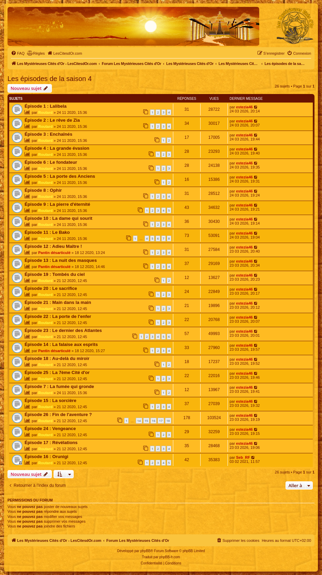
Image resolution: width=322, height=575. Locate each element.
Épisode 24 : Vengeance (50, 428)
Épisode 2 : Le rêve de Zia (52, 120)
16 (153, 420)
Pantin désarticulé (54, 253)
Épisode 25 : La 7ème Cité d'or (57, 372)
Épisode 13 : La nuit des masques (61, 260)
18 (168, 420)
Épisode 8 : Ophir (43, 190)
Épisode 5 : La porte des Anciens (60, 176)
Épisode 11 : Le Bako (47, 232)
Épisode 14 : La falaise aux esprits (61, 344)
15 (146, 420)
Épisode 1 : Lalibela (46, 106)
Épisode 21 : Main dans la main (58, 302)
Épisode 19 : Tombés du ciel (55, 274)
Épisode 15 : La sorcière (50, 400)
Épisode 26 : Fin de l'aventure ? (58, 414)
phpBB (145, 551)
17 (160, 420)
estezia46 (244, 107)
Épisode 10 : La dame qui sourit (58, 218)
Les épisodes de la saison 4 (50, 78)
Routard (45, 112)
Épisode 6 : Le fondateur (51, 162)
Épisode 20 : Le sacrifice (51, 288)
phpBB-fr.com (169, 557)
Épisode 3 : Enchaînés (48, 134)
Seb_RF (243, 457)
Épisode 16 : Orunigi (46, 456)
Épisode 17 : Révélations (51, 442)
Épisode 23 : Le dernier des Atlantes (63, 330)
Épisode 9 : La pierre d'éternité (57, 204)
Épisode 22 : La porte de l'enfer (58, 316)
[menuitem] (18, 53)
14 (139, 420)
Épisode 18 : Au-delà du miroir (57, 358)
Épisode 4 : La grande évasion (57, 148)
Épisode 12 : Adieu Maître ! (53, 246)
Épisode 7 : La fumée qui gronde (59, 386)
